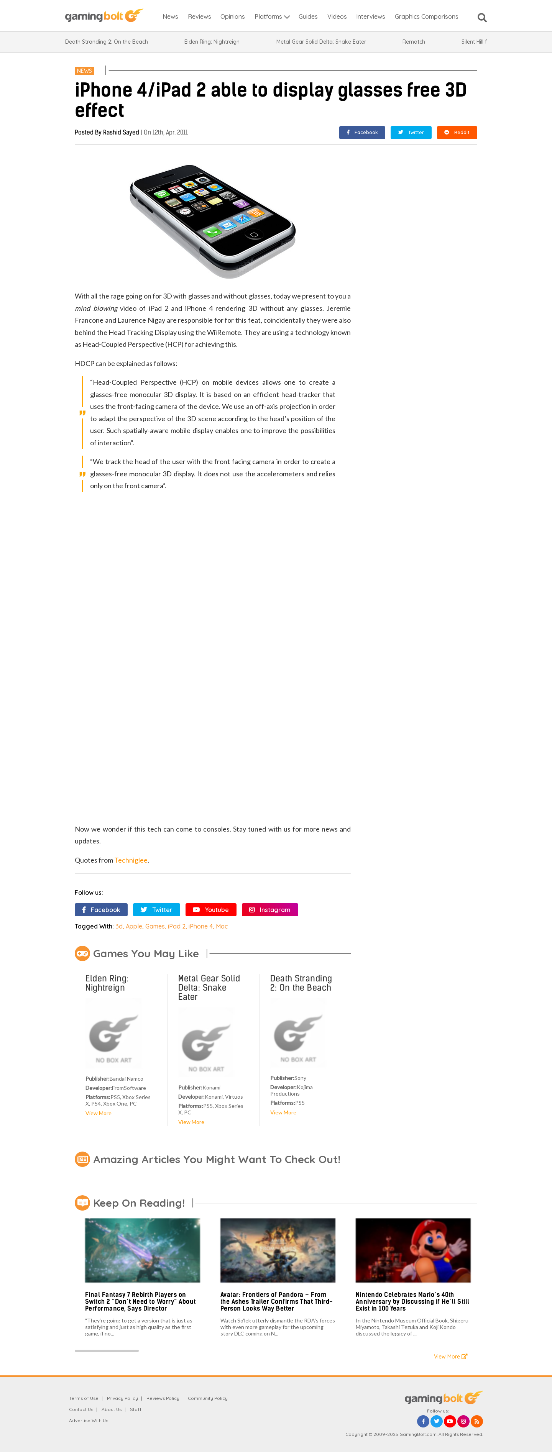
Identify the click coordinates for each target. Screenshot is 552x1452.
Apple (134, 926)
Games (155, 926)
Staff (135, 1409)
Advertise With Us (88, 1420)
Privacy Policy (122, 1398)
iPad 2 (177, 926)
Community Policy (208, 1398)
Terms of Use (84, 1398)
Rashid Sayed (121, 132)
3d (119, 926)
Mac (222, 926)
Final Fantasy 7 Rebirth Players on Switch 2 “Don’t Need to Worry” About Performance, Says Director (140, 1301)
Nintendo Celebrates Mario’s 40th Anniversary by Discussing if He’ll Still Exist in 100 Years (413, 1301)
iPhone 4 (201, 926)
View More (98, 1113)
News (84, 70)
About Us (112, 1409)
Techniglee (131, 860)
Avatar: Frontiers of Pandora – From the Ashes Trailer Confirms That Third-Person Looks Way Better (276, 1301)
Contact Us (81, 1409)
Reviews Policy (162, 1398)
